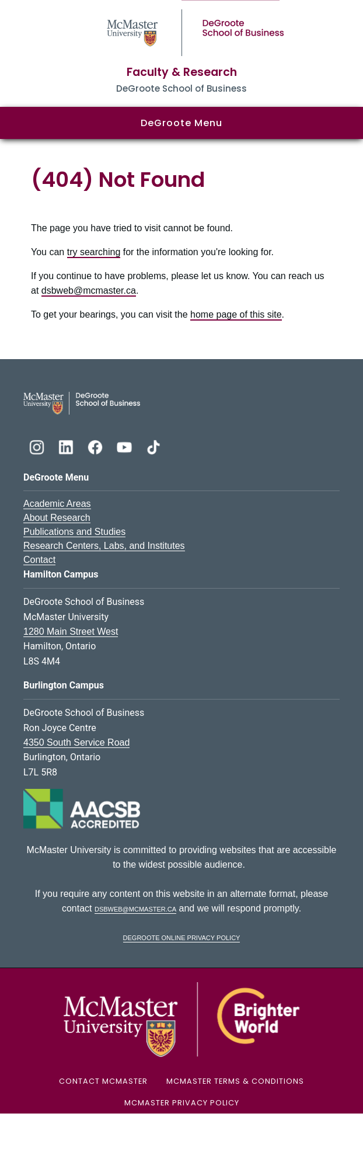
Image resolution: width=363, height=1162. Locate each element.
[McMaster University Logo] (181, 1019)
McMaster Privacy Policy (181, 1103)
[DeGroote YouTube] (125, 445)
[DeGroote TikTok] (153, 445)
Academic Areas (57, 504)
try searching (94, 252)
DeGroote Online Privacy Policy (181, 937)
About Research (56, 518)
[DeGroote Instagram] (38, 445)
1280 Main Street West (70, 631)
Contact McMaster (103, 1081)
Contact (39, 560)
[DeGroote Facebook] (96, 445)
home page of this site (236, 314)
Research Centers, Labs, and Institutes (104, 546)
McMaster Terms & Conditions (235, 1081)
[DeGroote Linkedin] (67, 445)
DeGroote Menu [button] (181, 123)
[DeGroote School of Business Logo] (81, 402)
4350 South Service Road (76, 742)
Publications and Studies (74, 532)
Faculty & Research (182, 72)
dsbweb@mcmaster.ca (88, 290)
